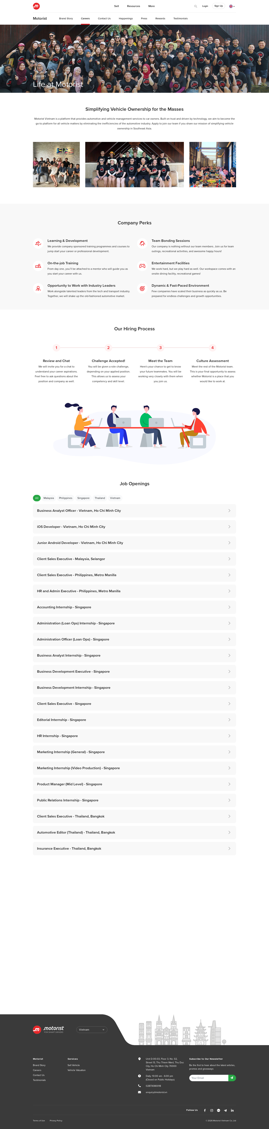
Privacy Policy (56, 1120)
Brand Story (66, 18)
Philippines (65, 498)
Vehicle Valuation (77, 1070)
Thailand (100, 498)
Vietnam (115, 498)
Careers (85, 18)
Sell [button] (116, 6)
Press (144, 18)
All (36, 498)
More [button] (151, 6)
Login (205, 6)
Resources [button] (133, 6)
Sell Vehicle (74, 1065)
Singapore (83, 498)
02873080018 (153, 1085)
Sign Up (218, 5)
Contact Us (104, 18)
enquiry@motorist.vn (156, 1092)
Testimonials (180, 18)
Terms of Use (39, 1120)
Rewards (160, 18)
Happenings (126, 18)
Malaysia (49, 498)
